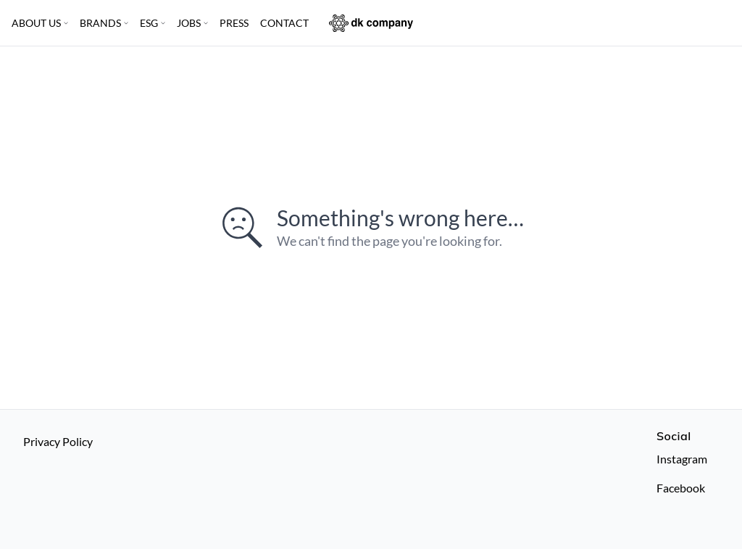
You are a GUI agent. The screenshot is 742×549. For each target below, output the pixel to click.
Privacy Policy (58, 441)
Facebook (680, 488)
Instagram (681, 459)
